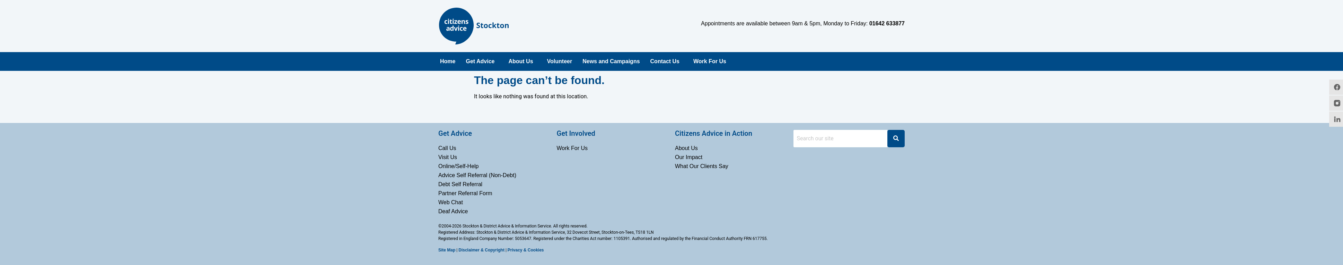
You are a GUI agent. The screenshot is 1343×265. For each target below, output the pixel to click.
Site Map (446, 250)
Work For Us (709, 61)
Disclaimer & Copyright (481, 250)
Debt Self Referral (460, 184)
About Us (520, 61)
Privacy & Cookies (526, 250)
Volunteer (559, 61)
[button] (481, 61)
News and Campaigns (611, 61)
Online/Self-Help (458, 166)
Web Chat (450, 202)
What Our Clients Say (701, 166)
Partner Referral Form (465, 193)
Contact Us (664, 61)
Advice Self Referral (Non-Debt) (477, 175)
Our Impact (688, 157)
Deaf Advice (453, 211)
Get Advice (480, 61)
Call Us (447, 148)
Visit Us (447, 157)
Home (447, 61)
